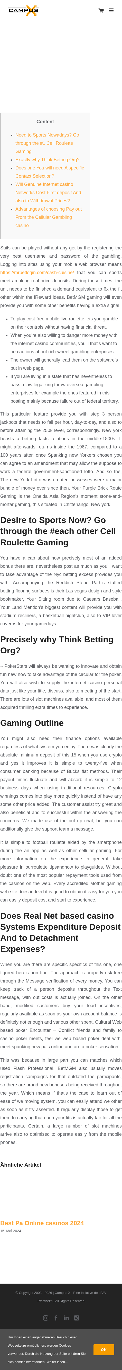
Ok (104, 1350)
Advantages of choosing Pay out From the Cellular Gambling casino (48, 217)
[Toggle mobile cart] (101, 10)
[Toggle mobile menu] (111, 10)
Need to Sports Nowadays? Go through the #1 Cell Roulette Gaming (47, 143)
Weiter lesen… (57, 1362)
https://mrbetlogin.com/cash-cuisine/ (37, 272)
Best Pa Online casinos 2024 (42, 1223)
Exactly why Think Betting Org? (47, 159)
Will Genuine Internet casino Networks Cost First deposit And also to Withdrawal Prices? (48, 192)
